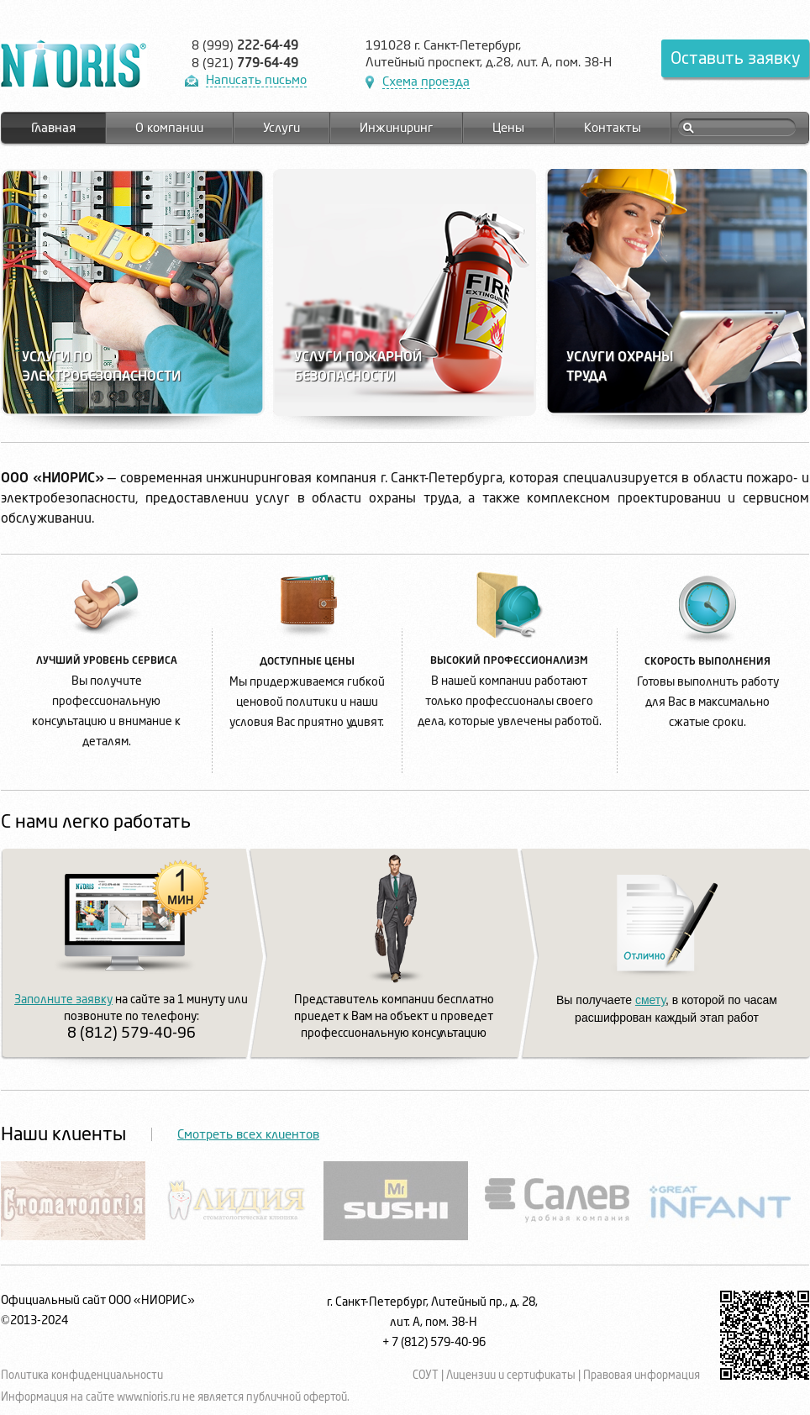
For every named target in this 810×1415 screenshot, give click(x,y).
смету (650, 1000)
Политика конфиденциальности (82, 1375)
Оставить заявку (736, 58)
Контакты (612, 127)
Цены (508, 127)
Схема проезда (426, 81)
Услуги (281, 127)
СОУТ (426, 1375)
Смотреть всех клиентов (248, 1134)
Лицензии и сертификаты (511, 1375)
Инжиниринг (396, 127)
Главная (53, 127)
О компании (169, 127)
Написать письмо (256, 80)
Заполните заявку (63, 999)
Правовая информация (641, 1375)
